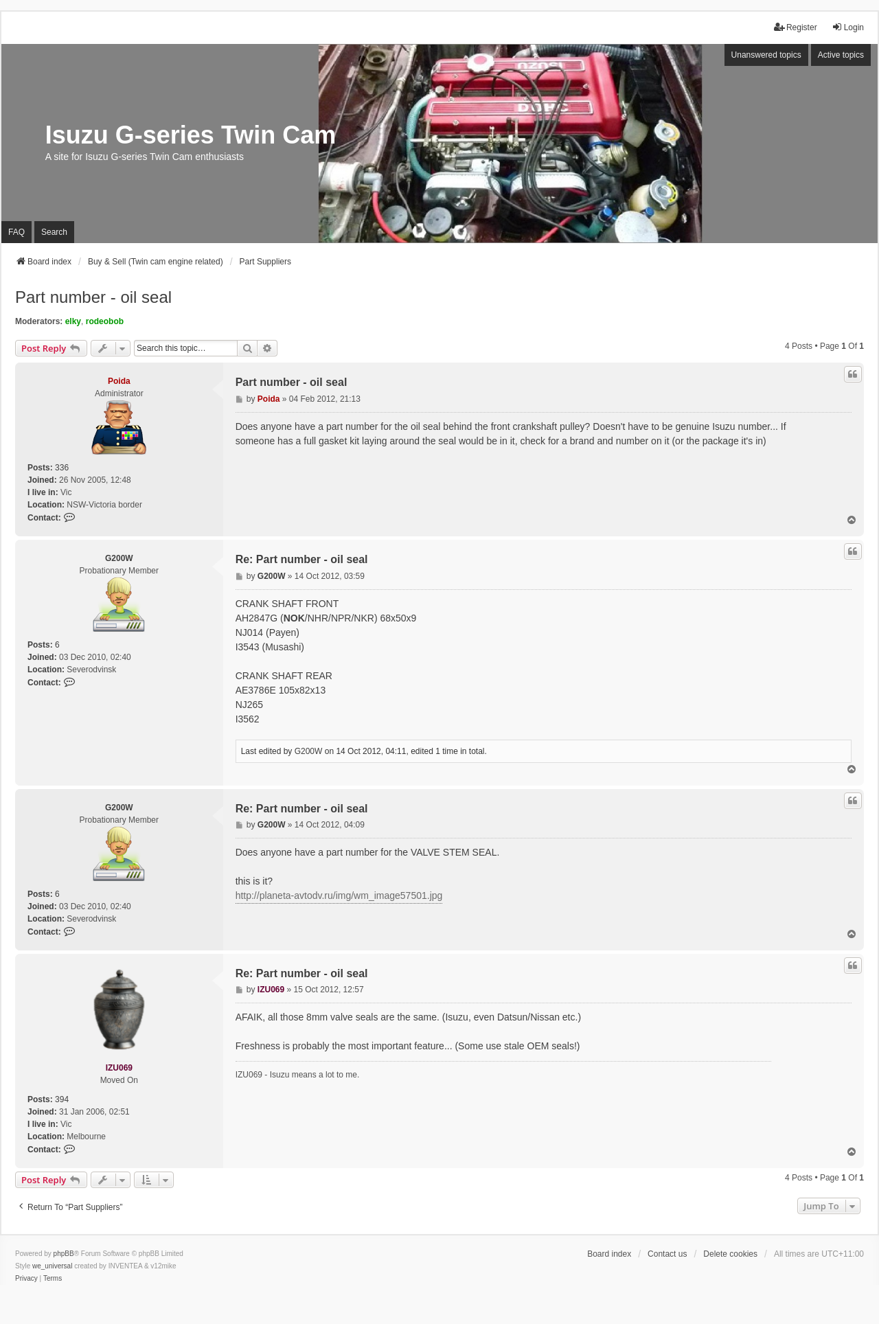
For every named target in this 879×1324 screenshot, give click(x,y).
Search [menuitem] (54, 232)
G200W (119, 558)
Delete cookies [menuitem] (730, 1254)
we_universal (52, 1266)
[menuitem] (26, 1278)
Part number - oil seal (93, 297)
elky (73, 321)
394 (62, 1099)
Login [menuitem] (848, 27)
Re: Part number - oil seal (302, 559)
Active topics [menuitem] (841, 55)
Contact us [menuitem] (667, 1254)
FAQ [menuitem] (16, 232)
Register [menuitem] (795, 27)
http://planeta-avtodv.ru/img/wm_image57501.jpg (339, 895)
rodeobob (105, 321)
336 (62, 467)
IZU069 (119, 1068)
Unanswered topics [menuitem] (766, 55)
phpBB (64, 1253)
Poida (119, 381)
